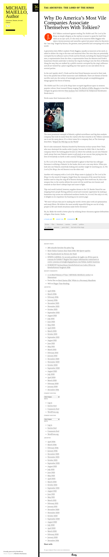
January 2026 (53, 300)
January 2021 (52, 356)
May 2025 (51, 325)
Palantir (56, 227)
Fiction (47, 224)
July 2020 (51, 374)
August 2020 (52, 371)
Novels (74, 224)
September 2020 (54, 368)
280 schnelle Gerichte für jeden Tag (61, 248)
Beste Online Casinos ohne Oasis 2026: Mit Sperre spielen (69, 251)
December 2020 (53, 359)
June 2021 (51, 343)
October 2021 (52, 334)
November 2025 (53, 306)
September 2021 (53, 337)
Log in (50, 403)
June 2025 (51, 322)
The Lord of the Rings (77, 227)
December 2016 (53, 390)
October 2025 (52, 309)
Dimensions (52, 277)
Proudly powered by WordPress (13, 551)
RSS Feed (7, 26)
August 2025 (52, 316)
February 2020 (53, 384)
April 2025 (51, 328)
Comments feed (53, 409)
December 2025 (53, 303)
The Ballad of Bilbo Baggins (89, 88)
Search (9, 26)
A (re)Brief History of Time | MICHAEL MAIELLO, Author (69, 275)
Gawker (75, 149)
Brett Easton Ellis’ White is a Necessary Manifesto (77, 280)
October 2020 (53, 365)
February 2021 (53, 353)
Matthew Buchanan (20, 553)
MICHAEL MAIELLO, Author (17, 12)
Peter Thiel (65, 227)
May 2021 (51, 347)
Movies (67, 224)
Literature (60, 224)
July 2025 (51, 319)
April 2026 (51, 291)
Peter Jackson (70, 91)
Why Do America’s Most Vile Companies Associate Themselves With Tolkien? (75, 22)
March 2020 (52, 380)
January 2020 (53, 387)
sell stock (77, 154)
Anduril (89, 174)
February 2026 (53, 297)
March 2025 (52, 331)
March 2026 (52, 294)
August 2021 (52, 340)
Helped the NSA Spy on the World (65, 142)
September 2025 (54, 313)
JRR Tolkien (48, 227)
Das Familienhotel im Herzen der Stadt (62, 254)
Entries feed (52, 406)
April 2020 (51, 377)
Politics (81, 224)
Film (53, 224)
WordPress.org (53, 412)
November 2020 (53, 362)
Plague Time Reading (61, 284)
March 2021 (52, 350)
